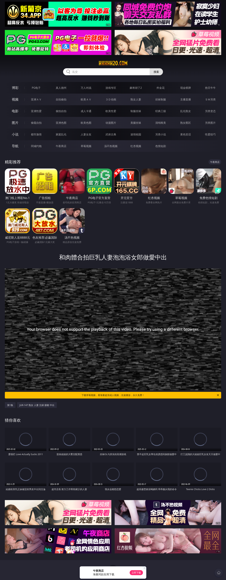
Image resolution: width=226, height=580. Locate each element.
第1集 (10, 405)
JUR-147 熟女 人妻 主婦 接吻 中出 (36, 405)
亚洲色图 (61, 123)
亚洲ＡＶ (36, 99)
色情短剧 (160, 146)
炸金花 (161, 88)
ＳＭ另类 (210, 99)
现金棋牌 (185, 88)
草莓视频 (86, 146)
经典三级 (160, 111)
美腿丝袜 (135, 123)
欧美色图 (86, 123)
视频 (15, 99)
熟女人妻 (135, 99)
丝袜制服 (160, 99)
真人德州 (61, 88)
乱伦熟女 (185, 111)
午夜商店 (61, 146)
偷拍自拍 (61, 111)
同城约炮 (36, 146)
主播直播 (185, 99)
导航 (15, 146)
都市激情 (36, 134)
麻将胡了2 (136, 88)
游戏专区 (111, 88)
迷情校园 (135, 134)
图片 (15, 122)
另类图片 (210, 123)
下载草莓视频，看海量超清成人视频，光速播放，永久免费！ (151, 395)
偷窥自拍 (36, 123)
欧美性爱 (111, 111)
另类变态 (210, 111)
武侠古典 (111, 134)
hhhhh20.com (113, 63)
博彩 (15, 87)
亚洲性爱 (36, 111)
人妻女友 (86, 134)
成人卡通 (86, 111)
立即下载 (136, 572)
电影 (15, 111)
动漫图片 (111, 123)
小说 (15, 134)
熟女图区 (185, 123)
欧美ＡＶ (86, 99)
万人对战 (86, 88)
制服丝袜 (135, 111)
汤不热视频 (110, 146)
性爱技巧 (210, 134)
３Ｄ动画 (111, 99)
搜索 (156, 72)
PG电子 (36, 88)
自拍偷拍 (61, 99)
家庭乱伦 (61, 134)
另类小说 (160, 134)
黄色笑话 (185, 134)
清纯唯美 (160, 123)
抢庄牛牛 (210, 88)
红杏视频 (135, 146)
